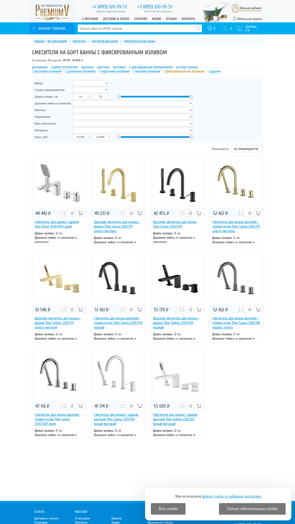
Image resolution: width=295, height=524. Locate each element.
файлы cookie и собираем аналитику (231, 496)
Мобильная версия (249, 19)
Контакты (188, 19)
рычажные (40, 67)
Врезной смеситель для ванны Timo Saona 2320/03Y (175, 224)
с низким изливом (146, 71)
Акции (156, 19)
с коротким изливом (114, 71)
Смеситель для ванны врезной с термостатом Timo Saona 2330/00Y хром (58, 419)
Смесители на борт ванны (139, 41)
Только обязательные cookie (252, 509)
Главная (39, 41)
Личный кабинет (251, 8)
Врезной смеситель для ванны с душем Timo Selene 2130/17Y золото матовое (58, 323)
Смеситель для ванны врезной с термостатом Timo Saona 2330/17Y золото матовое (236, 226)
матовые (119, 67)
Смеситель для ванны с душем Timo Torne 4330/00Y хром (57, 224)
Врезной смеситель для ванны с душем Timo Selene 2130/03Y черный (176, 323)
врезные (87, 67)
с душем (214, 71)
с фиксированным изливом (184, 71)
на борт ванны (187, 67)
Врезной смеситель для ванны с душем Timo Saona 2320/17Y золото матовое (117, 226)
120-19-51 (109, 7)
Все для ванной (57, 41)
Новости (116, 518)
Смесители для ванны (104, 41)
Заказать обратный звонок (111, 11)
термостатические (64, 67)
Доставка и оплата (116, 19)
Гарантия (140, 19)
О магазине (90, 19)
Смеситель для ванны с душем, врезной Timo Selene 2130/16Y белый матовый (175, 419)
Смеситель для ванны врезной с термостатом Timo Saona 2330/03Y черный (118, 323)
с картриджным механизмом (151, 67)
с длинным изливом (80, 71)
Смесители (78, 41)
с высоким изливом (47, 71)
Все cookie (168, 509)
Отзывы (171, 19)
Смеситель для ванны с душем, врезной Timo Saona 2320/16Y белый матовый (116, 419)
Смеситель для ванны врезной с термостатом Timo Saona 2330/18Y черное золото (236, 323)
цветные (103, 67)
